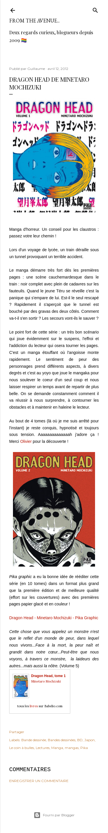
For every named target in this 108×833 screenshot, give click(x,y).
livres (34, 706)
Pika (84, 748)
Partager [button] (16, 732)
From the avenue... (34, 20)
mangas (72, 748)
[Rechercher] (95, 9)
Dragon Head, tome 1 (48, 676)
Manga (57, 748)
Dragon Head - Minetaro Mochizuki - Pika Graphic (53, 617)
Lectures (43, 748)
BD (80, 740)
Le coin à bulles (21, 748)
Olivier (26, 441)
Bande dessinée (33, 740)
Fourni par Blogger (54, 815)
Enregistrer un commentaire (39, 781)
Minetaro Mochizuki (46, 681)
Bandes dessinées (61, 740)
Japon (89, 740)
